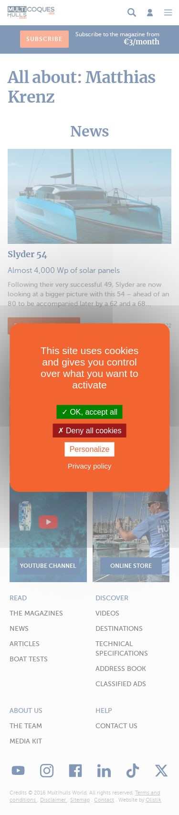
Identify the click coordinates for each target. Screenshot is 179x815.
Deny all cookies (90, 431)
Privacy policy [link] (90, 465)
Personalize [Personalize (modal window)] (90, 449)
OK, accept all (89, 412)
